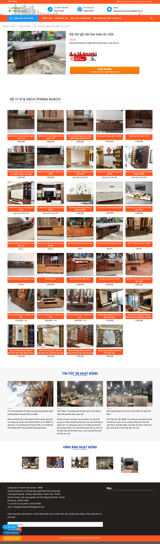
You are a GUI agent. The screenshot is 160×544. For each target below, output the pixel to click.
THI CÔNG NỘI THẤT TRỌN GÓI (107, 18)
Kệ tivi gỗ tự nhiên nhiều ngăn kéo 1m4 (21, 137)
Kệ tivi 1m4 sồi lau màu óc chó (21, 279)
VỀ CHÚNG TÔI (61, 18)
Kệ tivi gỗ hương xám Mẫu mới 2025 (50, 173)
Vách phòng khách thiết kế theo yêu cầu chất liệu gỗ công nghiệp (139, 316)
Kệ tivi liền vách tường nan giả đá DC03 (80, 173)
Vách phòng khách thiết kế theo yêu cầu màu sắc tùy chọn (80, 351)
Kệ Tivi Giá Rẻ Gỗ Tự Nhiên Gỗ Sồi (21, 316)
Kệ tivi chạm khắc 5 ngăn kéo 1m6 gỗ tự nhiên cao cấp (21, 173)
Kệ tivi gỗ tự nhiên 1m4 (139, 136)
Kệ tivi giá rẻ (50, 279)
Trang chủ (8, 26)
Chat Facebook (11, 533)
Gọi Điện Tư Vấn (12, 538)
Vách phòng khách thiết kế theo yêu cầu (109, 316)
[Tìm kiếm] (151, 18)
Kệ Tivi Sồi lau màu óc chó (139, 243)
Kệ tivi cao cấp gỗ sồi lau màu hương (50, 244)
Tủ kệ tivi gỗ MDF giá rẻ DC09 (109, 208)
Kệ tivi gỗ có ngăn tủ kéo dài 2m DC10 (139, 209)
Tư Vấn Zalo (10, 527)
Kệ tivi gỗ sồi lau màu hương (80, 243)
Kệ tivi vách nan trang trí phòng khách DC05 (139, 173)
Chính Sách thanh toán (44, 514)
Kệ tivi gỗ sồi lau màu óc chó (109, 243)
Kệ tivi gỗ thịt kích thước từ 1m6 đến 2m (21, 244)
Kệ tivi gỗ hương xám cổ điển (109, 136)
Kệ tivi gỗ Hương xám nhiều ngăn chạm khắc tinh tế (80, 137)
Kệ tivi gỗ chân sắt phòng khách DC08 (80, 209)
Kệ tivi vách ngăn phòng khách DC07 (50, 209)
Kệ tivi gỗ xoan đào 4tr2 (80, 279)
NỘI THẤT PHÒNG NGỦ (80, 18)
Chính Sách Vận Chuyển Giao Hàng (70, 514)
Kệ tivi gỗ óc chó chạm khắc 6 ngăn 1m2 (50, 137)
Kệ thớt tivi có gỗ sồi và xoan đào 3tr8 (139, 280)
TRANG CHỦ (47, 18)
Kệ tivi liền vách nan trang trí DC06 (21, 209)
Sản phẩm (24, 26)
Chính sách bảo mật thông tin (20, 514)
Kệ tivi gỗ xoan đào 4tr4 (110, 279)
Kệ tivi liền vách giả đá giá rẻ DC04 (109, 173)
